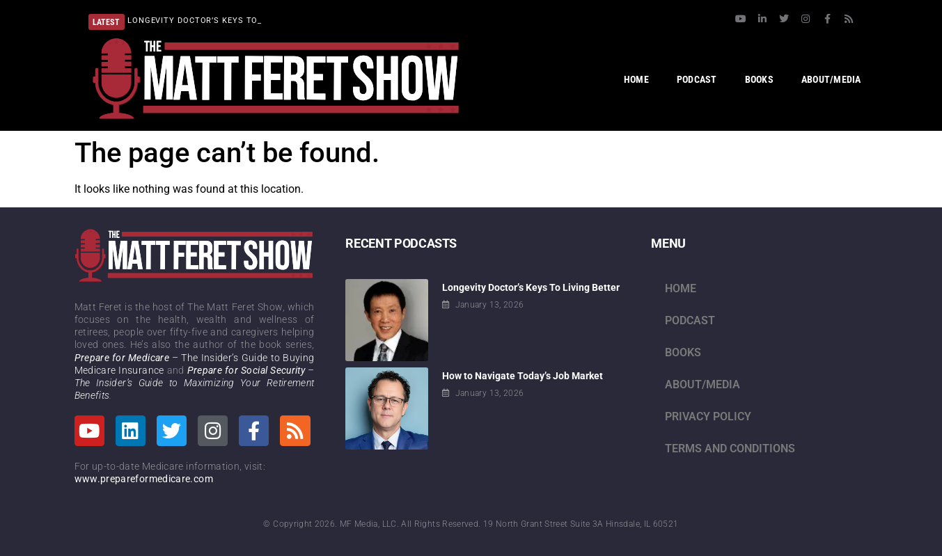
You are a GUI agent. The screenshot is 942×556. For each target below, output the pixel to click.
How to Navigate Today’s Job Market (522, 375)
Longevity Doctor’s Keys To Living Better (531, 287)
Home (680, 288)
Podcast (690, 320)
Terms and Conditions (730, 448)
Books (683, 352)
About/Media (702, 384)
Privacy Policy (708, 416)
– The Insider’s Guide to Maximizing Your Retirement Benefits (194, 383)
